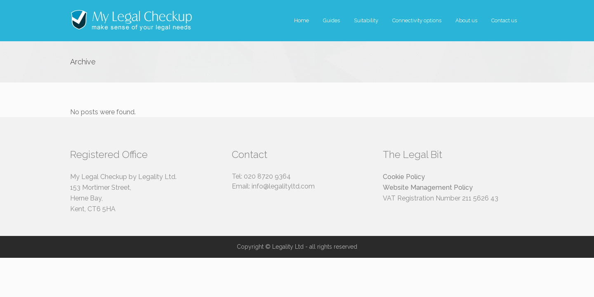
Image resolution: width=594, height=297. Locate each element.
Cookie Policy (404, 177)
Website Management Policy (428, 187)
